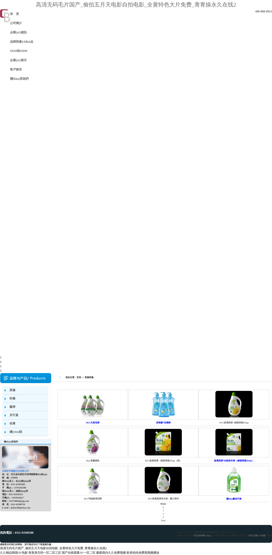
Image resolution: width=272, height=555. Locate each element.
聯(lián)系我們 (19, 78)
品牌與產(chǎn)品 (21, 41)
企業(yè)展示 (18, 60)
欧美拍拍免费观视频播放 (143, 552)
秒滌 (12, 398)
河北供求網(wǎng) (202, 535)
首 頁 (14, 13)
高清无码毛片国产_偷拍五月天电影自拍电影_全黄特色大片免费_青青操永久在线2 (136, 4)
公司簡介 (16, 23)
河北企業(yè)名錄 (256, 535)
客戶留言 (16, 69)
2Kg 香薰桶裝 (92, 460)
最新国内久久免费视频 (111, 552)
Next (163, 520)
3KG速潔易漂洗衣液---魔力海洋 (163, 498)
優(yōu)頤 (15, 431)
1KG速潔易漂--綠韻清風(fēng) (234, 422)
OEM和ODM (18, 50)
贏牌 (12, 406)
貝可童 (13, 415)
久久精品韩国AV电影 (14, 552)
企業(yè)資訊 (18, 32)
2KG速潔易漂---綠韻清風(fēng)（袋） (163, 460)
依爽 (12, 423)
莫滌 (12, 390)
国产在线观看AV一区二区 (78, 552)
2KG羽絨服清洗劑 (93, 498)
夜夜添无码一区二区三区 (44, 552)
